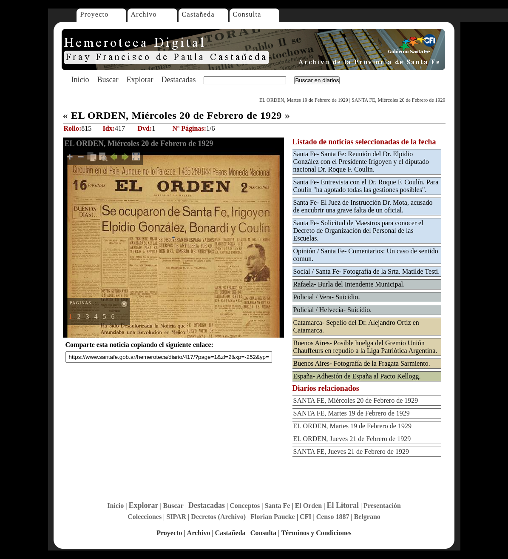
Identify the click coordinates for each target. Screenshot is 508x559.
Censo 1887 (332, 516)
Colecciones (145, 516)
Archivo (144, 14)
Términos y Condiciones (316, 532)
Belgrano (367, 516)
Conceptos (245, 505)
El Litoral (342, 505)
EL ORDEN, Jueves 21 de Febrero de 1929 (352, 438)
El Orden (308, 505)
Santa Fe (277, 505)
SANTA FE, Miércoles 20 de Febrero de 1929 (398, 100)
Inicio (80, 79)
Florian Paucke (272, 516)
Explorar (139, 79)
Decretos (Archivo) (218, 516)
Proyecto (94, 14)
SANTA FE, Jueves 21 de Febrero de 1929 (351, 451)
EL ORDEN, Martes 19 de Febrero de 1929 (303, 100)
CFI (306, 516)
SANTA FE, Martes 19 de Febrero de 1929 (351, 413)
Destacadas (178, 79)
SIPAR (176, 516)
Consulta (247, 14)
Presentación (382, 505)
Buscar (108, 79)
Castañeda (198, 14)
